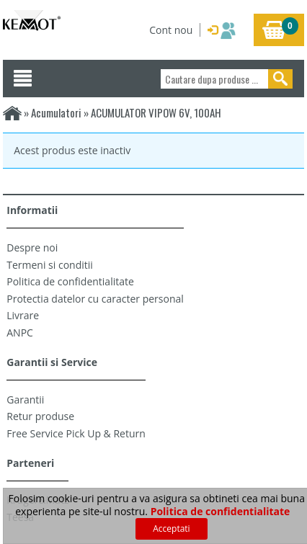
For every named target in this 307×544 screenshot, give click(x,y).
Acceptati (171, 528)
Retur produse (40, 416)
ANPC (19, 332)
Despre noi (32, 247)
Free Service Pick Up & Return (76, 433)
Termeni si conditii (49, 265)
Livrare (22, 315)
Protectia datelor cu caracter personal (95, 299)
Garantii (25, 399)
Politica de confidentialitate (70, 281)
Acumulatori (57, 112)
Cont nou (170, 30)
